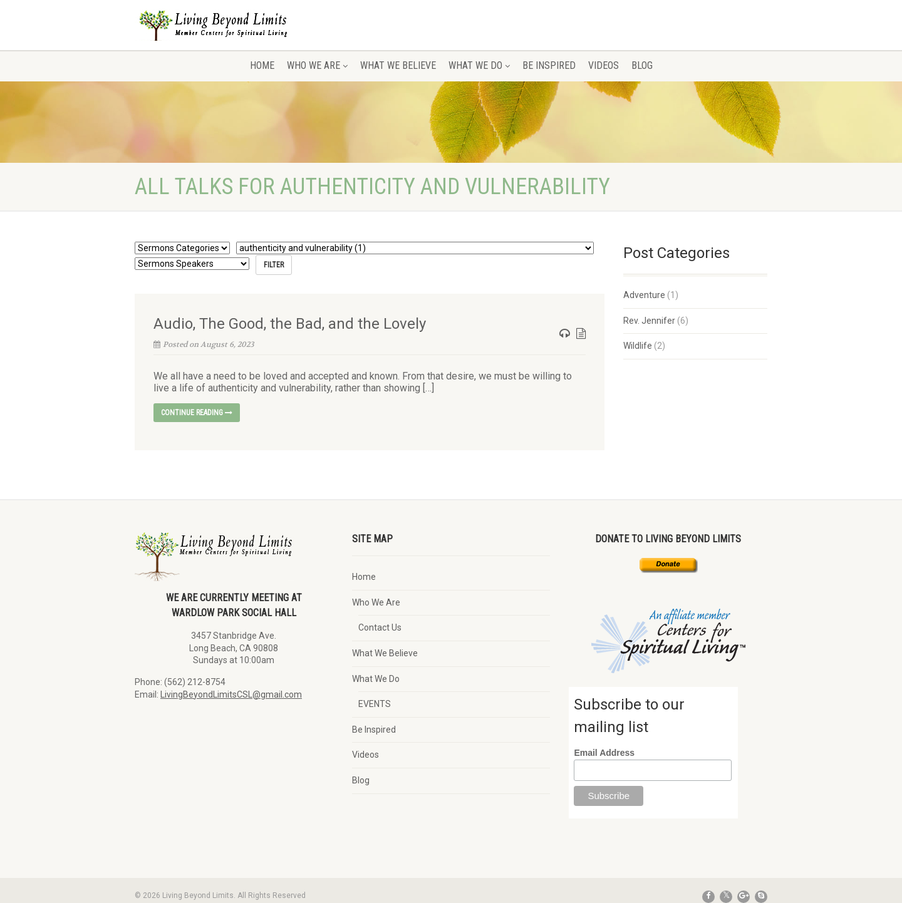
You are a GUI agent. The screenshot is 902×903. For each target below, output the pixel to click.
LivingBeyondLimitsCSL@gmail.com (231, 694)
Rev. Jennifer (649, 321)
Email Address (604, 753)
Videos (603, 65)
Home (262, 65)
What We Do (479, 65)
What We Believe (398, 65)
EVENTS (374, 704)
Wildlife (637, 346)
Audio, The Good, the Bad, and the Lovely (289, 324)
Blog (642, 65)
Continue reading (196, 412)
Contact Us (380, 627)
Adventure (644, 295)
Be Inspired (549, 65)
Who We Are (317, 65)
